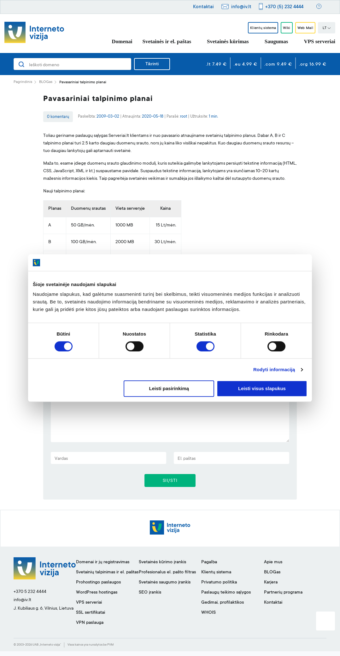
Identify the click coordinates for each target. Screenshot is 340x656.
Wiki (279, 28)
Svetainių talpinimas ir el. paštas (107, 577)
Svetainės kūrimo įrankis (162, 567)
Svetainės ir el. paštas (166, 41)
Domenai (122, 41)
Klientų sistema (249, 28)
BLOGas (45, 82)
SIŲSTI (170, 484)
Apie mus (273, 567)
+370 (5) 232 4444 (284, 7)
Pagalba (209, 567)
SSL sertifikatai (90, 617)
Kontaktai (203, 7)
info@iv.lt (241, 7)
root (183, 116)
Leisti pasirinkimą (169, 388)
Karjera (271, 587)
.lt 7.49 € (216, 64)
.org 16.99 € (312, 64)
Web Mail (302, 28)
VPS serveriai (319, 41)
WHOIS (208, 617)
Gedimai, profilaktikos (222, 607)
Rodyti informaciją (274, 369)
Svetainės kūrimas (228, 41)
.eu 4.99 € (245, 64)
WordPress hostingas (96, 597)
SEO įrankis (150, 597)
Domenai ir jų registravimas (102, 567)
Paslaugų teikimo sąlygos (226, 597)
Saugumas (276, 41)
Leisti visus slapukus (262, 388)
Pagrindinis (23, 82)
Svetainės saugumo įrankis (165, 587)
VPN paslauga (89, 627)
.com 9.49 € (278, 64)
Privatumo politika (219, 587)
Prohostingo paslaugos (98, 587)
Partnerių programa (283, 597)
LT (327, 28)
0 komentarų (58, 117)
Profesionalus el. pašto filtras (167, 577)
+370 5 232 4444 (30, 596)
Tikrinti (152, 64)
